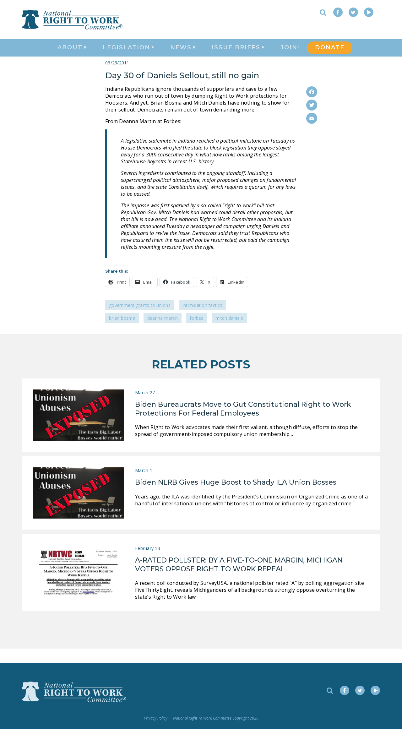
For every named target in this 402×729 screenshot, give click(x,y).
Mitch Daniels (229, 332)
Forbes (197, 332)
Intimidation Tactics (202, 319)
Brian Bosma (122, 332)
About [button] (72, 55)
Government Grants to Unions (140, 319)
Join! (289, 55)
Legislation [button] (128, 55)
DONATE (330, 55)
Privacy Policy (155, 718)
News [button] (183, 55)
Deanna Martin (162, 332)
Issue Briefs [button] (238, 55)
